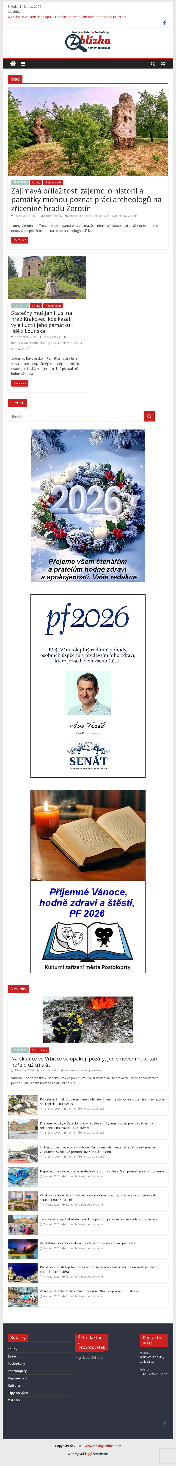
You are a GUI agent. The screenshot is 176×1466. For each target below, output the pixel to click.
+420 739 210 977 (153, 1374)
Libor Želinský (53, 216)
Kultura (14, 1385)
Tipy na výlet (18, 1393)
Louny (36, 182)
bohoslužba (19, 343)
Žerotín (133, 216)
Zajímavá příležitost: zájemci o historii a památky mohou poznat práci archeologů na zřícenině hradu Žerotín (86, 199)
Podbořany (39, 1050)
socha (15, 349)
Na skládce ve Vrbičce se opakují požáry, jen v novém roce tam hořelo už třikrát (67, 17)
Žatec (12, 1356)
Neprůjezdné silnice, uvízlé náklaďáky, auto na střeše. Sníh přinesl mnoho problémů (102, 1171)
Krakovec (66, 343)
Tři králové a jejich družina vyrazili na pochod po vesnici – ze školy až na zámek (98, 1219)
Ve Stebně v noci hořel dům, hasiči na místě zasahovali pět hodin (88, 1243)
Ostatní (14, 1400)
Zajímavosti (53, 182)
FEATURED (20, 182)
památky (120, 216)
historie (100, 216)
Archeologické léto (81, 216)
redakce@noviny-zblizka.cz (152, 1359)
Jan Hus (53, 343)
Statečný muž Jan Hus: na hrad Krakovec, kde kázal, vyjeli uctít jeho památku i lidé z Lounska (42, 321)
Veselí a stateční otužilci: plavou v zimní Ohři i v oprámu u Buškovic (89, 1291)
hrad (110, 216)
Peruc (77, 343)
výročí (25, 349)
